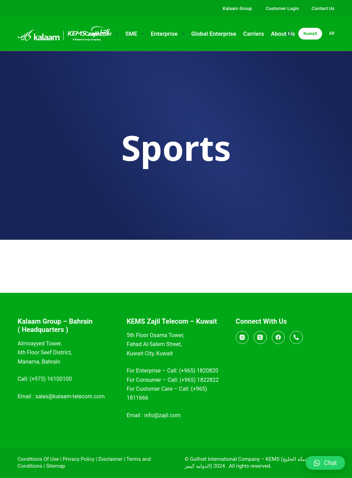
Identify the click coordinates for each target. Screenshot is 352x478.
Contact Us (322, 8)
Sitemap (55, 466)
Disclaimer (110, 459)
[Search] (289, 33)
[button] (325, 463)
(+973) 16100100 (51, 379)
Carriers (253, 33)
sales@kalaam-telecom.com (70, 396)
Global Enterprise (213, 33)
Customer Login (282, 8)
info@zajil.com (162, 415)
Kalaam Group (238, 8)
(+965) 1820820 (198, 370)
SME (136, 34)
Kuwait (310, 33)
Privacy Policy (79, 459)
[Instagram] (242, 337)
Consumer (103, 34)
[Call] (296, 337)
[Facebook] (278, 337)
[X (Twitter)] (260, 337)
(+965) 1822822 (199, 380)
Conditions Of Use (38, 459)
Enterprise (169, 34)
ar (331, 33)
